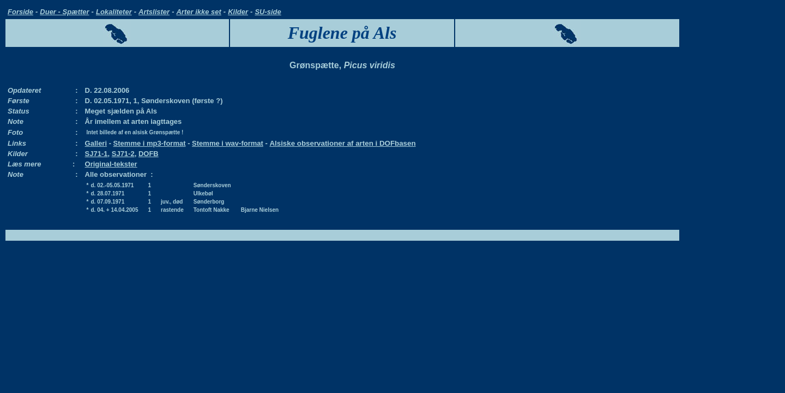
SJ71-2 (123, 154)
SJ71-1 (96, 154)
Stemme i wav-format (227, 143)
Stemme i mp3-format (149, 143)
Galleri (96, 143)
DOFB (148, 154)
